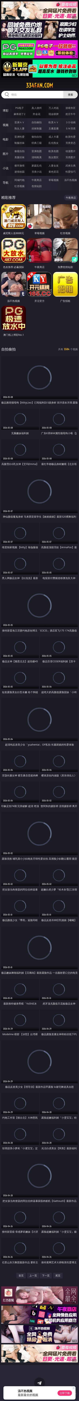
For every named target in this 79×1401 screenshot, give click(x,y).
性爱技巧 (70, 171)
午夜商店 (37, 180)
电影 (5, 139)
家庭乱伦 (37, 165)
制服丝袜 (19, 143)
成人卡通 (54, 136)
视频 (5, 125)
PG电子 (19, 108)
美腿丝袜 (19, 157)
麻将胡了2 (19, 114)
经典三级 (37, 143)
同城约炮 (19, 180)
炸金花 (36, 114)
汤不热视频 (70, 180)
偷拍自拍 (37, 136)
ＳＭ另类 (70, 128)
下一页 (46, 1275)
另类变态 (70, 143)
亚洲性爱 (19, 136)
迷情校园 (19, 171)
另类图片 (70, 157)
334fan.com (39, 85)
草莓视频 (54, 180)
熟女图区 (54, 157)
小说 (5, 168)
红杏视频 (19, 186)
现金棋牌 (54, 114)
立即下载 (65, 1393)
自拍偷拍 (37, 122)
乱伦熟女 (54, 143)
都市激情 (19, 165)
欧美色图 (54, 151)
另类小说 (37, 171)
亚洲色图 (37, 151)
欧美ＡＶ (54, 122)
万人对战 (54, 108)
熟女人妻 (19, 128)
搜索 (70, 94)
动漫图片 (70, 151)
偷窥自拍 (19, 151)
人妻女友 (54, 165)
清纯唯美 (37, 157)
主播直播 (54, 128)
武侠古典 (70, 165)
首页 (21, 1275)
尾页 (57, 1275)
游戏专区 (70, 108)
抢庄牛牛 (70, 114)
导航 (5, 183)
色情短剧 (37, 186)
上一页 (33, 1275)
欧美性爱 (70, 136)
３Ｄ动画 (70, 122)
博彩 (5, 110)
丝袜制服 (37, 128)
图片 (5, 154)
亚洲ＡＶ (19, 122)
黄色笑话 (54, 171)
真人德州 (37, 108)
